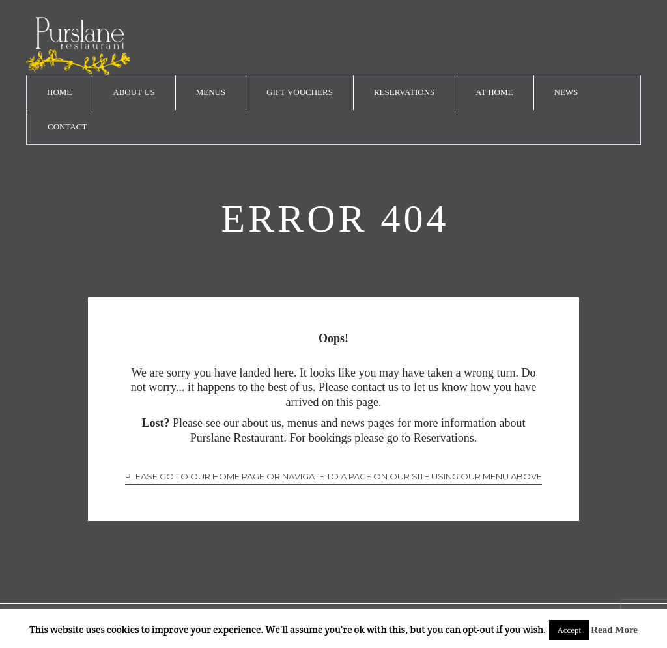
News (566, 92)
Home (59, 92)
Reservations (404, 92)
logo (78, 46)
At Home (494, 92)
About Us (133, 92)
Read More (614, 630)
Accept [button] (569, 630)
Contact (67, 126)
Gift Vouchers (299, 92)
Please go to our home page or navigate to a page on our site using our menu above (333, 476)
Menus (211, 92)
